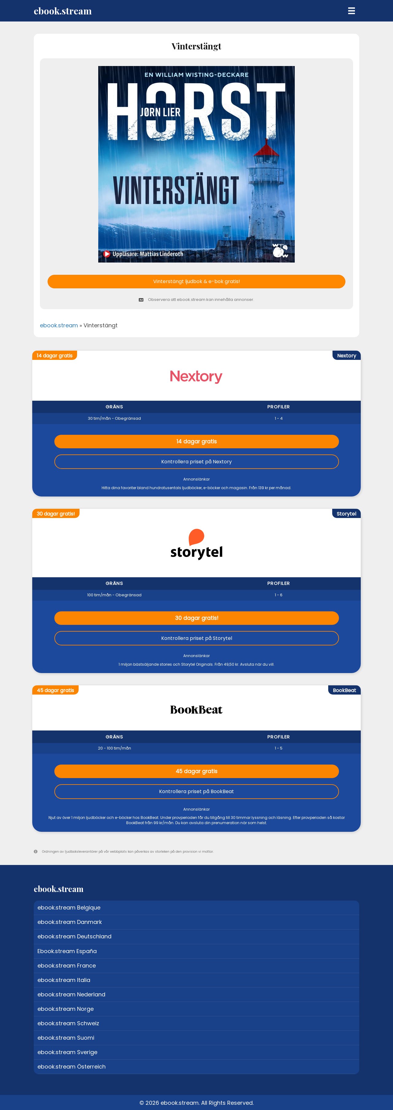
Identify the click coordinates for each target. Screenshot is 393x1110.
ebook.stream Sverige (67, 1052)
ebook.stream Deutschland (74, 936)
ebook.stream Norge (65, 1009)
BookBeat (344, 690)
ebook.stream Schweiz (68, 1023)
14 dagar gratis (197, 441)
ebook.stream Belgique (68, 907)
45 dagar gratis (196, 771)
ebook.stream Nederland (71, 994)
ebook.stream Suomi (65, 1038)
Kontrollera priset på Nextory (196, 461)
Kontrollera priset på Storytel (196, 638)
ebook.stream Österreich (71, 1066)
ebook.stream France (66, 965)
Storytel (346, 513)
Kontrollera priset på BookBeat (196, 791)
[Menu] (351, 10)
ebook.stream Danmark (69, 922)
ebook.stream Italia (63, 980)
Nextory (346, 355)
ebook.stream (59, 325)
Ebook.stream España (67, 951)
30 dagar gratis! (196, 618)
